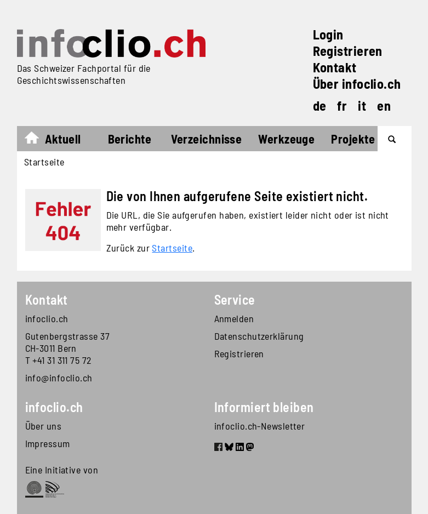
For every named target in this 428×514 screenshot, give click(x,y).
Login (328, 34)
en (384, 105)
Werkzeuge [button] (286, 139)
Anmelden (234, 318)
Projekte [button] (353, 139)
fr (342, 105)
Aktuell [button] (63, 139)
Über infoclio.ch (357, 84)
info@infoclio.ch (59, 378)
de (320, 105)
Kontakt (335, 67)
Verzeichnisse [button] (206, 139)
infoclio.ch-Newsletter (259, 426)
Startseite (37, 140)
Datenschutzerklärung (259, 336)
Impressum (47, 443)
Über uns (43, 426)
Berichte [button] (130, 139)
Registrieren (348, 51)
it (362, 105)
